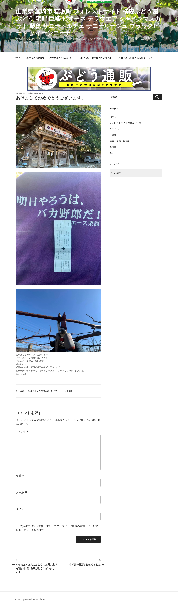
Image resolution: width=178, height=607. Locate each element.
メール (21, 492)
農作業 (69, 391)
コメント (22, 431)
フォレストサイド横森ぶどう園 (40, 391)
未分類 (113, 135)
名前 (20, 475)
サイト (20, 509)
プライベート (59, 391)
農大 (112, 153)
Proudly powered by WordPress (31, 599)
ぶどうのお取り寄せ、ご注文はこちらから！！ (50, 58)
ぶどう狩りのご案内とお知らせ (96, 58)
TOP (18, 58)
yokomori (39, 93)
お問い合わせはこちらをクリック (135, 58)
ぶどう (23, 391)
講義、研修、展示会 (120, 141)
